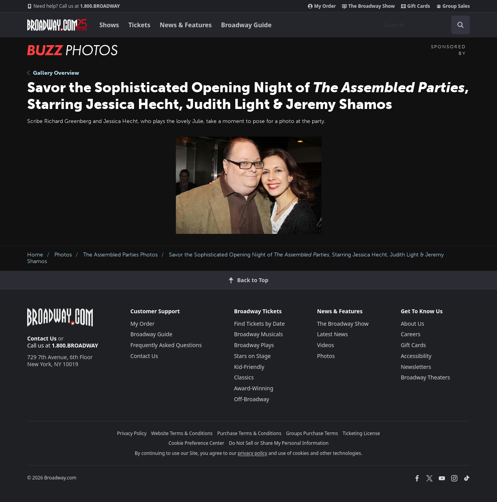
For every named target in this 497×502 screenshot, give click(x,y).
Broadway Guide (246, 25)
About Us (412, 323)
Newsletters (416, 366)
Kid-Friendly (249, 366)
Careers (410, 334)
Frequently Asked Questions (166, 345)
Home (35, 254)
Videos (325, 345)
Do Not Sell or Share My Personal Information (278, 443)
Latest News (332, 334)
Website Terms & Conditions (181, 433)
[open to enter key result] (460, 25)
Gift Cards (415, 6)
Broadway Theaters (425, 377)
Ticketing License (361, 433)
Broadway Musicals (258, 334)
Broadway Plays (254, 345)
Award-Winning (253, 388)
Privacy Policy (132, 433)
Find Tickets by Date (259, 323)
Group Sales (453, 6)
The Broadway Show (368, 6)
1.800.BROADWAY (73, 6)
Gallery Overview (53, 73)
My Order (322, 6)
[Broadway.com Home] (57, 25)
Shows (109, 25)
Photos (63, 254)
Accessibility (416, 356)
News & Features (186, 25)
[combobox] (423, 25)
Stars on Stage (252, 356)
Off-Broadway (251, 399)
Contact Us (42, 338)
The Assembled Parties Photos (120, 254)
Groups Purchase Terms (312, 433)
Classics (244, 377)
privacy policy (252, 453)
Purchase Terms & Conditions (249, 433)
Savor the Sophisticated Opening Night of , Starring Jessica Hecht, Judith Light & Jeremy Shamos (235, 258)
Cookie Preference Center (196, 443)
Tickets (140, 25)
